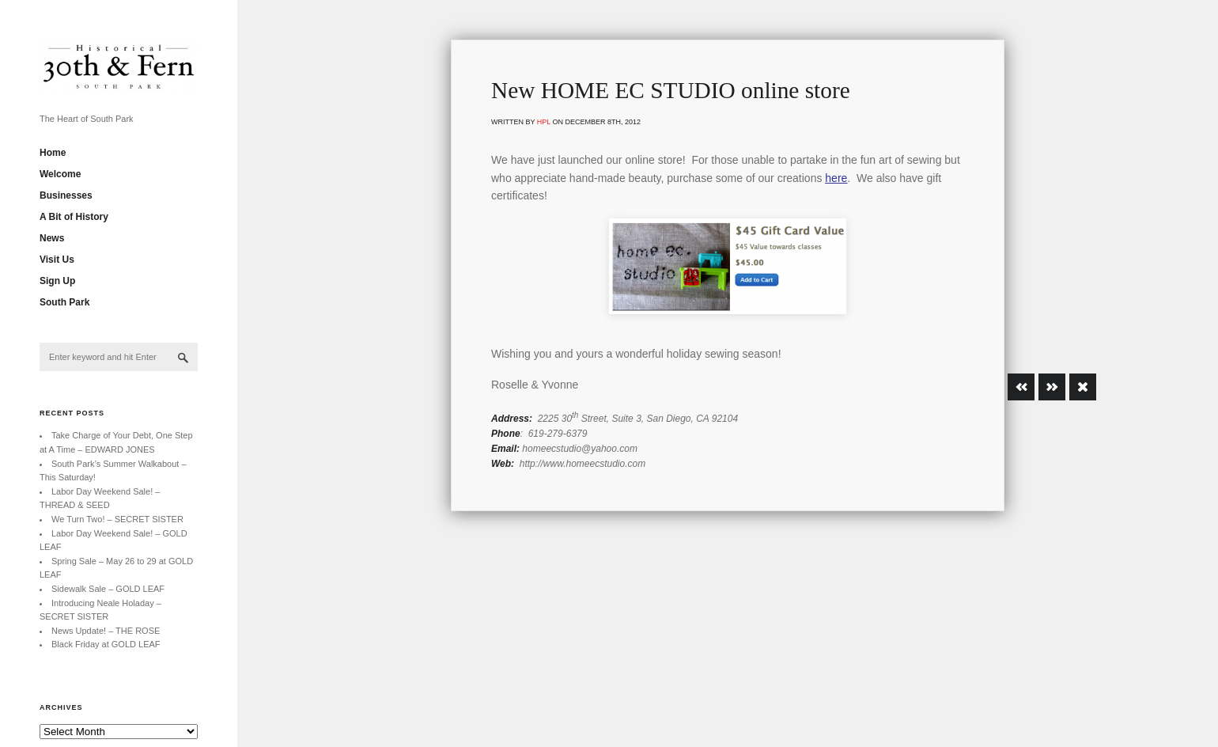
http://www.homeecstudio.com (582, 463)
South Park (64, 302)
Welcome (60, 174)
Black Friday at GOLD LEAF (106, 644)
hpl (543, 122)
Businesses (66, 195)
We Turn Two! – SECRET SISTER (117, 519)
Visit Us (57, 259)
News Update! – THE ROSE (105, 630)
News (52, 238)
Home (53, 152)
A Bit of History (74, 216)
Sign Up (57, 280)
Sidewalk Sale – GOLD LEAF (108, 588)
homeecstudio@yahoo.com (579, 448)
